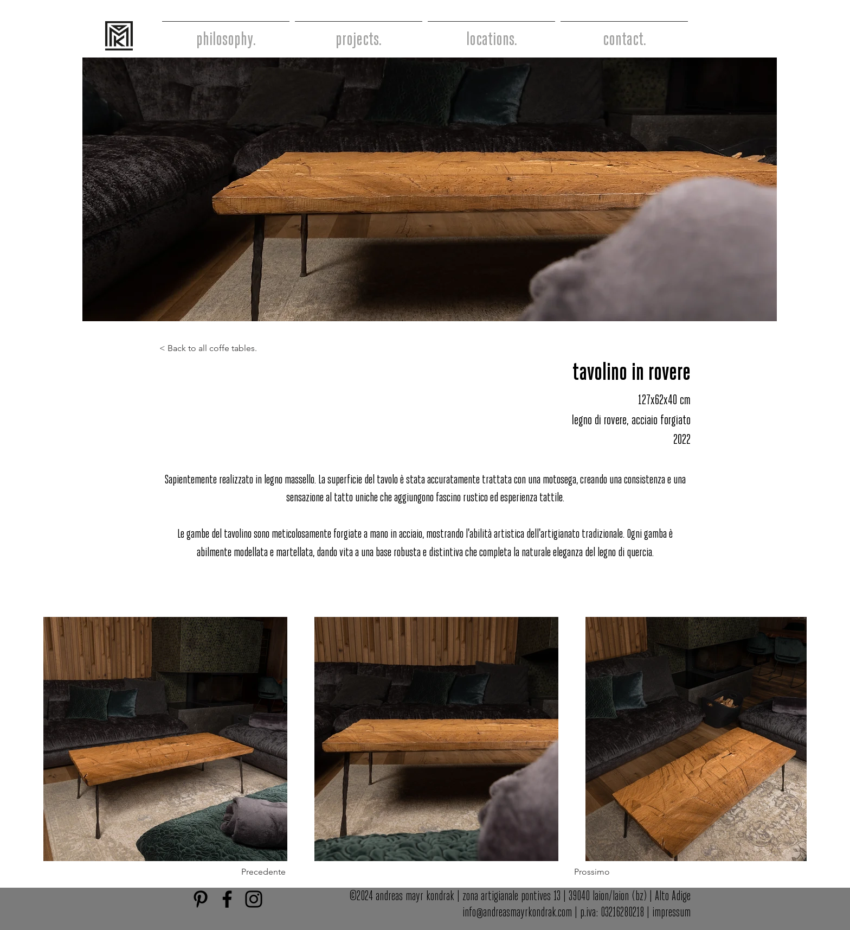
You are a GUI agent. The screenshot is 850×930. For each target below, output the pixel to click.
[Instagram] (253, 899)
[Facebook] (227, 899)
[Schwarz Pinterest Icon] (200, 899)
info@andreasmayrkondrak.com (517, 913)
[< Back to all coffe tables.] (213, 348)
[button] (285, 872)
